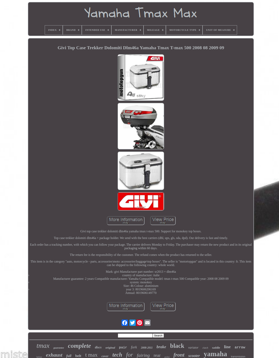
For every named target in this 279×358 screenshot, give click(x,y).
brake (161, 346)
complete (79, 345)
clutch (205, 347)
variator (193, 347)
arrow (240, 347)
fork (134, 347)
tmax (42, 345)
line (227, 346)
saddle (216, 347)
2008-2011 (147, 347)
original (110, 347)
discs (98, 347)
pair (123, 347)
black (177, 345)
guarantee (58, 347)
